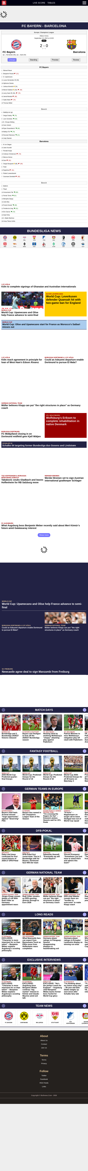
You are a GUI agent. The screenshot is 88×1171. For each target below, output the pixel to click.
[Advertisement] (44, 37)
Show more (44, 594)
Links (44, 1146)
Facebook (44, 1138)
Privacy (44, 1123)
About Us (44, 1099)
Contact (44, 1103)
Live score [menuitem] (39, 3)
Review (76, 90)
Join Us (44, 1107)
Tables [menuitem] (51, 3)
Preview (55, 90)
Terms (44, 1119)
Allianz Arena (44, 66)
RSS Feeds (44, 1142)
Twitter (44, 1135)
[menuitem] (5, 3)
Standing (33, 90)
